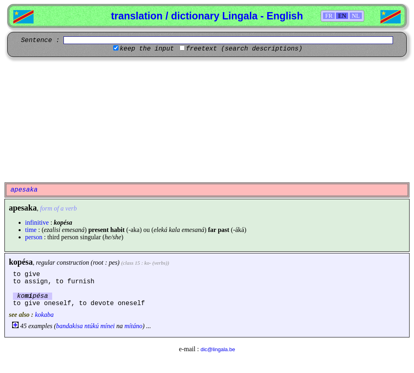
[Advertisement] (207, 119)
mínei (107, 325)
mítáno (133, 325)
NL (356, 16)
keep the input (147, 49)
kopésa (21, 261)
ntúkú (91, 325)
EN (342, 16)
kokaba (44, 314)
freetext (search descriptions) (244, 49)
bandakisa (69, 325)
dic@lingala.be (218, 349)
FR (328, 16)
